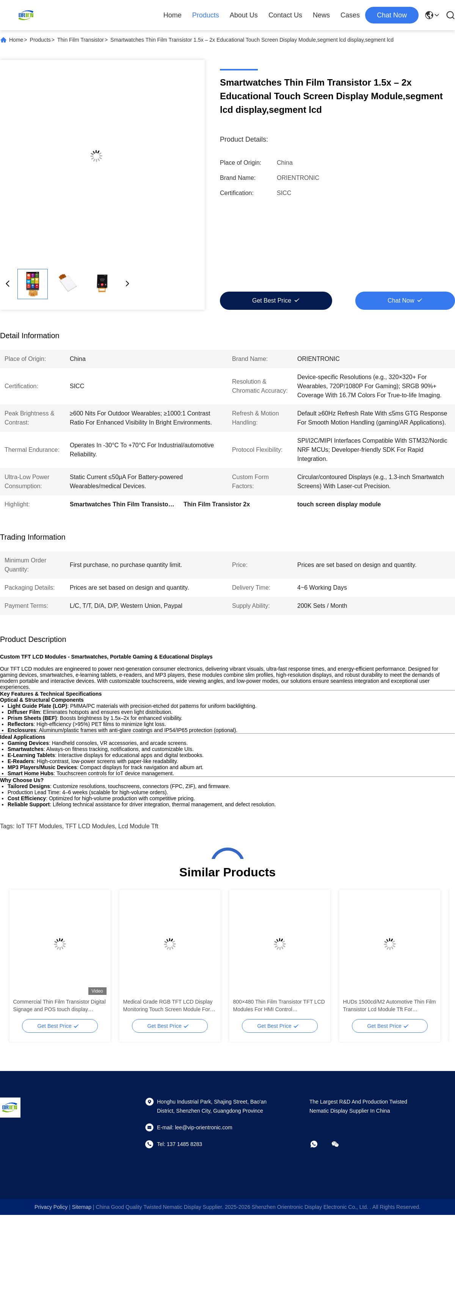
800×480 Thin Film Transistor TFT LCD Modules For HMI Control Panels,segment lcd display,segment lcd (279, 1006)
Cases (350, 15)
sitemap (81, 1207)
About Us (244, 15)
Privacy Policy (51, 1207)
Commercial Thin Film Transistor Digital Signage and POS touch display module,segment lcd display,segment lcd (59, 1006)
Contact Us (285, 15)
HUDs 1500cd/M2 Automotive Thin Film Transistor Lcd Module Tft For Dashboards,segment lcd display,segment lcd (389, 1006)
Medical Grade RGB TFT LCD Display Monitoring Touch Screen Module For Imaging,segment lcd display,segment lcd (168, 1006)
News (321, 15)
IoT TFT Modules (39, 826)
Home (172, 15)
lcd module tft (138, 826)
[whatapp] (319, 1144)
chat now (392, 15)
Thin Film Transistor (80, 40)
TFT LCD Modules (90, 826)
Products (205, 15)
